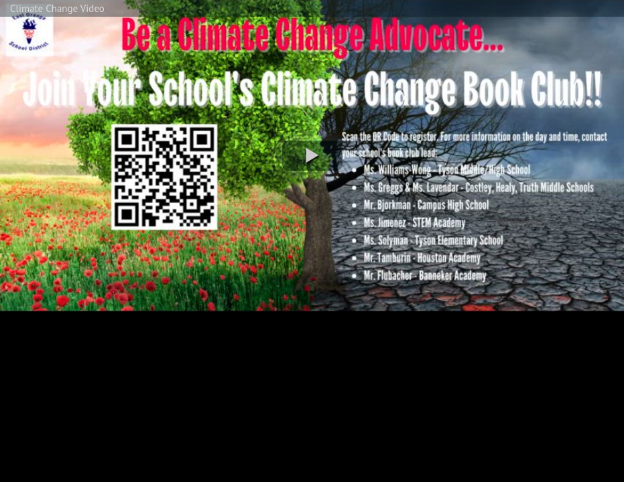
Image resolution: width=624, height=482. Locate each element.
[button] (312, 156)
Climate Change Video (57, 8)
